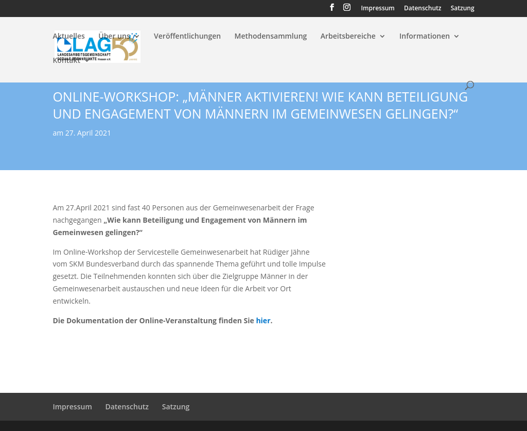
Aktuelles (68, 36)
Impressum (377, 8)
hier (263, 320)
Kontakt (66, 61)
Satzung (463, 8)
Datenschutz (423, 8)
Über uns (114, 36)
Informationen (424, 36)
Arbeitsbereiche (348, 36)
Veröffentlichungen (187, 36)
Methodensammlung (271, 36)
